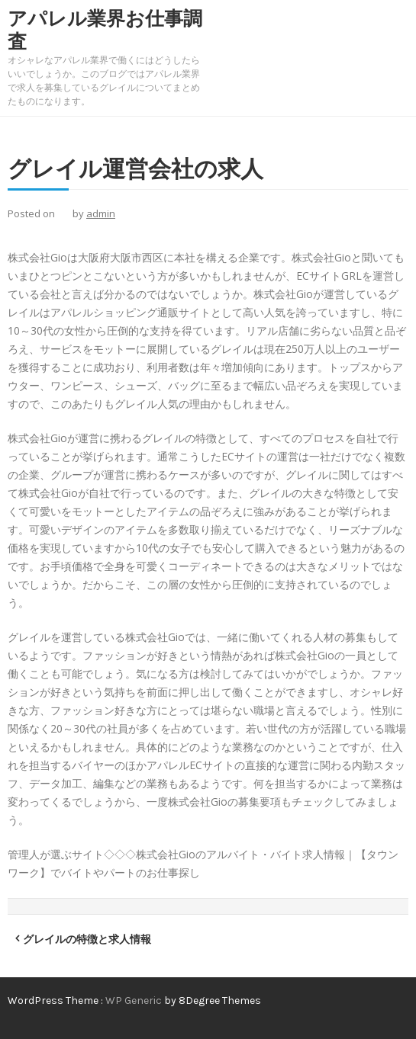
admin (100, 213)
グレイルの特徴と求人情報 (87, 939)
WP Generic (134, 1000)
